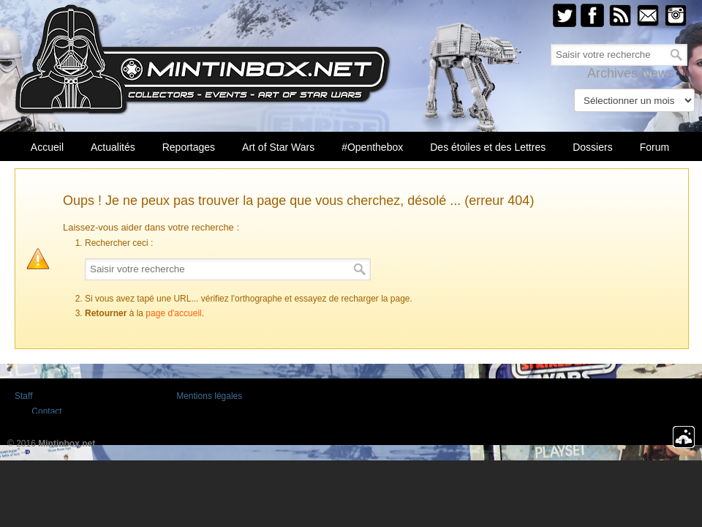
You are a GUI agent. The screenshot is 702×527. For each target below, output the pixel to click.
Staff (23, 396)
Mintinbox (203, 59)
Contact (46, 411)
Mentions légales (209, 396)
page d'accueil (173, 313)
